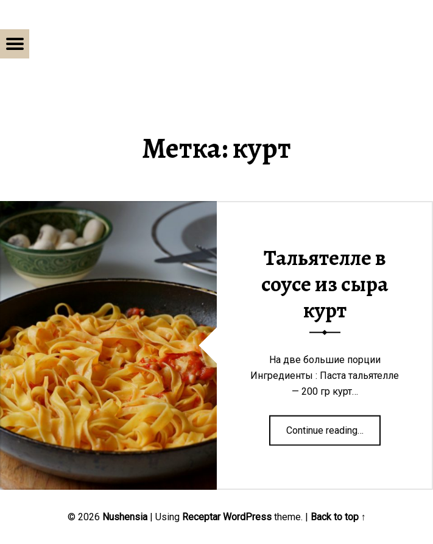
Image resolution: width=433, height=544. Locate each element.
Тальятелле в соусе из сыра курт (325, 283)
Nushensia (124, 517)
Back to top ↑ (338, 517)
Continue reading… (333, 426)
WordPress (247, 517)
